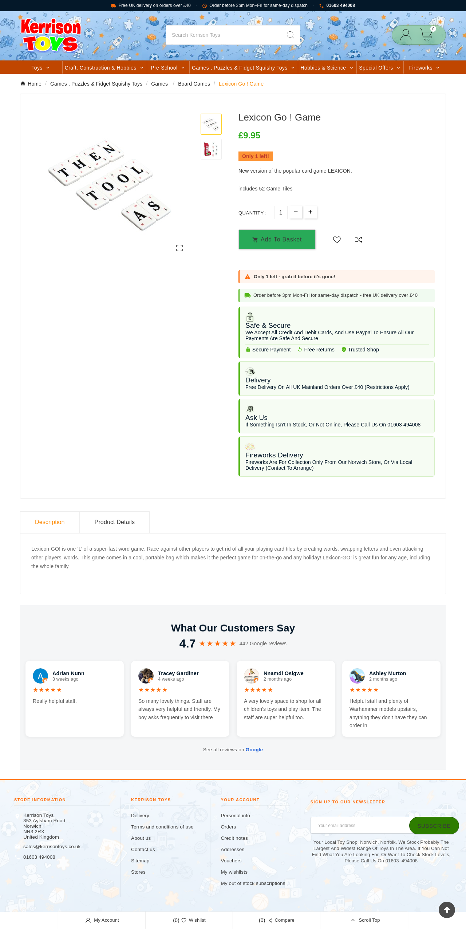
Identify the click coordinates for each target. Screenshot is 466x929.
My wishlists (234, 872)
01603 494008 (337, 5)
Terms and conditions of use (162, 827)
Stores (138, 872)
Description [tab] (50, 522)
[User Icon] (408, 34)
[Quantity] (281, 212)
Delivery (140, 815)
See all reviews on (233, 749)
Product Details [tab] (115, 522)
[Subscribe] (434, 825)
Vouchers (231, 860)
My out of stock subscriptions (253, 883)
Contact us (143, 849)
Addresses (232, 849)
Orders (228, 827)
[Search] (223, 34)
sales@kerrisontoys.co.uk (51, 846)
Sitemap (140, 860)
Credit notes (234, 838)
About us (141, 838)
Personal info (235, 815)
